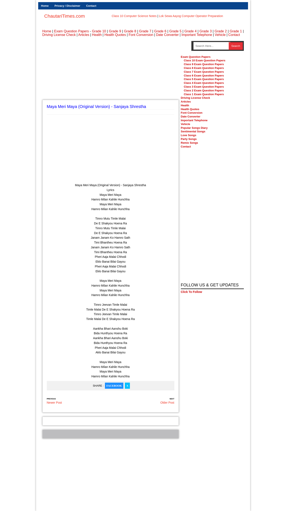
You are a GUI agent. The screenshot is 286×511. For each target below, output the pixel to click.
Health (97, 35)
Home (45, 5)
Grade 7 (145, 31)
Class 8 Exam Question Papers (204, 68)
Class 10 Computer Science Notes (134, 16)
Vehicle (220, 35)
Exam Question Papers (71, 31)
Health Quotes (115, 35)
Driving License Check (59, 35)
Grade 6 (160, 31)
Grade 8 (130, 31)
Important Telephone (197, 35)
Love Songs (188, 135)
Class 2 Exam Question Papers (204, 90)
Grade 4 (190, 31)
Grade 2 (221, 31)
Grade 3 (206, 31)
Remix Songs (189, 142)
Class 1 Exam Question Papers (204, 94)
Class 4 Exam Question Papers (204, 82)
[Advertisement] (110, 70)
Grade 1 (236, 31)
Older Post (167, 402)
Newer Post (54, 402)
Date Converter (167, 35)
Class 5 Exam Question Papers (204, 79)
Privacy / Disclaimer (67, 5)
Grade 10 (99, 31)
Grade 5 (175, 31)
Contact (91, 5)
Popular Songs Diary (194, 127)
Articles (83, 35)
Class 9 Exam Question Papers (204, 64)
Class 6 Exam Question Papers (204, 75)
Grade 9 (115, 31)
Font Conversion (141, 35)
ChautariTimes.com (64, 16)
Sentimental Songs (193, 131)
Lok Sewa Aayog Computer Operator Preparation (191, 16)
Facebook (114, 385)
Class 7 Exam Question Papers (204, 71)
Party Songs (189, 139)
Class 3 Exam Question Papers (204, 86)
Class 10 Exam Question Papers (204, 60)
